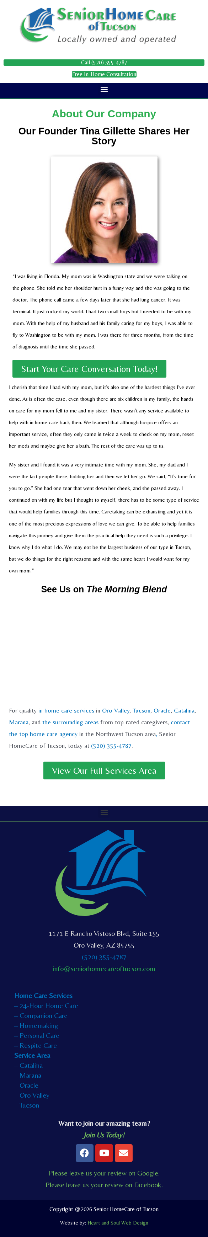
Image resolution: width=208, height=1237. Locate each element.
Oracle (162, 710)
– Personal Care (36, 1035)
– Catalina (28, 1065)
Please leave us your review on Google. (104, 1173)
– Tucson (26, 1105)
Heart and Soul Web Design (117, 1223)
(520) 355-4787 (111, 745)
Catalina (184, 710)
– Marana (27, 1075)
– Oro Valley (31, 1095)
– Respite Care (35, 1045)
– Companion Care (41, 1015)
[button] (104, 89)
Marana (18, 722)
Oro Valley (115, 710)
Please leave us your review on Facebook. (104, 1184)
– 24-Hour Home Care (46, 1005)
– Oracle (26, 1085)
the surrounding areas (70, 722)
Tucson (141, 710)
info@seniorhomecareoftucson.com (104, 968)
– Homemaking (36, 1025)
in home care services (66, 710)
